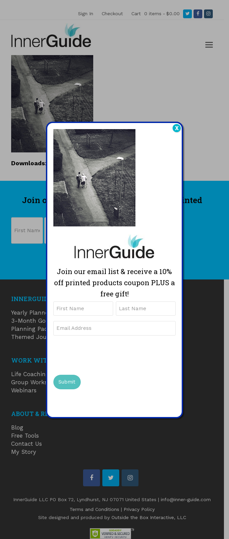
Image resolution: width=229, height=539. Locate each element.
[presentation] (104, 354)
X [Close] (177, 128)
